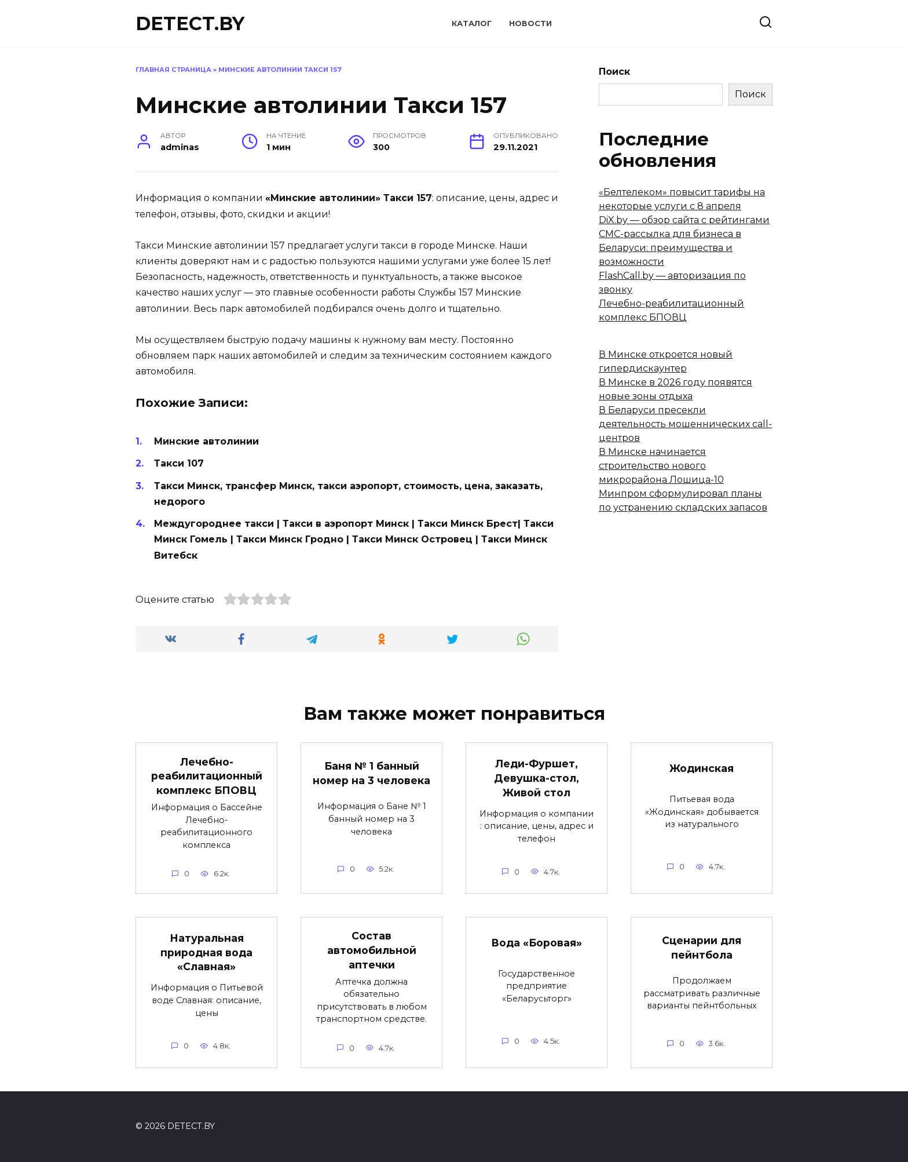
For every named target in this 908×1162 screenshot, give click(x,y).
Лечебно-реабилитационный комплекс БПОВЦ (206, 775)
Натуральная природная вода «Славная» (206, 952)
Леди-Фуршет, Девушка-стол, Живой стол (536, 777)
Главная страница (173, 69)
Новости (530, 23)
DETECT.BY (190, 23)
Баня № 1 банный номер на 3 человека (371, 773)
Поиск (614, 71)
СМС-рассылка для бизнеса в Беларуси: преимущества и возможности (670, 247)
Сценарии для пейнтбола (701, 947)
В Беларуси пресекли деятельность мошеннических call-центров (685, 424)
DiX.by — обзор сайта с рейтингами (684, 219)
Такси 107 (179, 463)
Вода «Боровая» (536, 943)
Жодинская (701, 768)
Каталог (472, 23)
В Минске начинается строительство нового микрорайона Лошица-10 (661, 465)
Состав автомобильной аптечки (371, 950)
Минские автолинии (206, 441)
